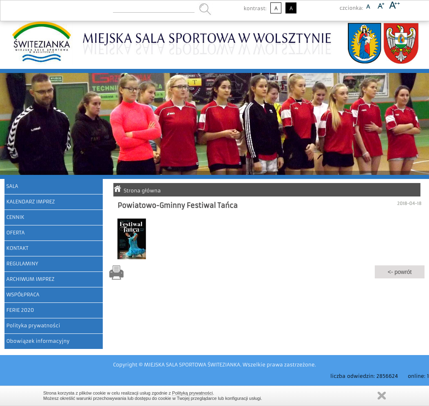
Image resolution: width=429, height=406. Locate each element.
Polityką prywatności (192, 393)
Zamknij (382, 395)
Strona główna (142, 191)
